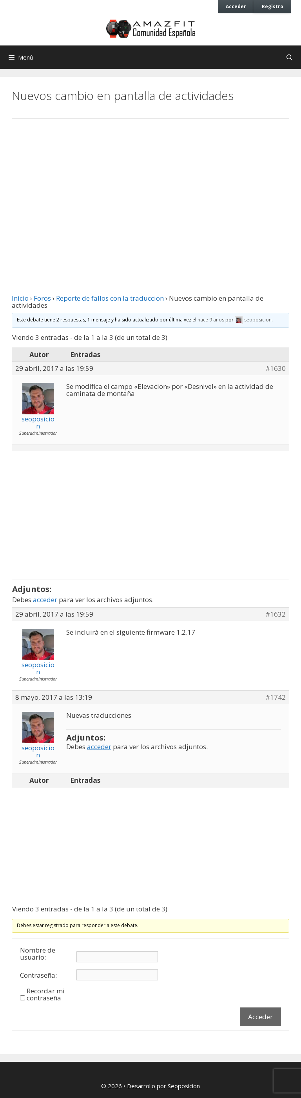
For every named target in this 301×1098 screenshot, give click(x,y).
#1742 (275, 697)
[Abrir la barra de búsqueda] (289, 57)
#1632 (275, 614)
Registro (272, 6)
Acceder (236, 6)
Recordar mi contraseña (46, 994)
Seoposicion (184, 1086)
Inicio (20, 298)
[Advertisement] (150, 189)
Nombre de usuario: (37, 954)
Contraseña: (38, 975)
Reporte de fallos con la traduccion (110, 298)
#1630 (275, 368)
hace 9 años (211, 319)
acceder (45, 599)
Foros (42, 298)
